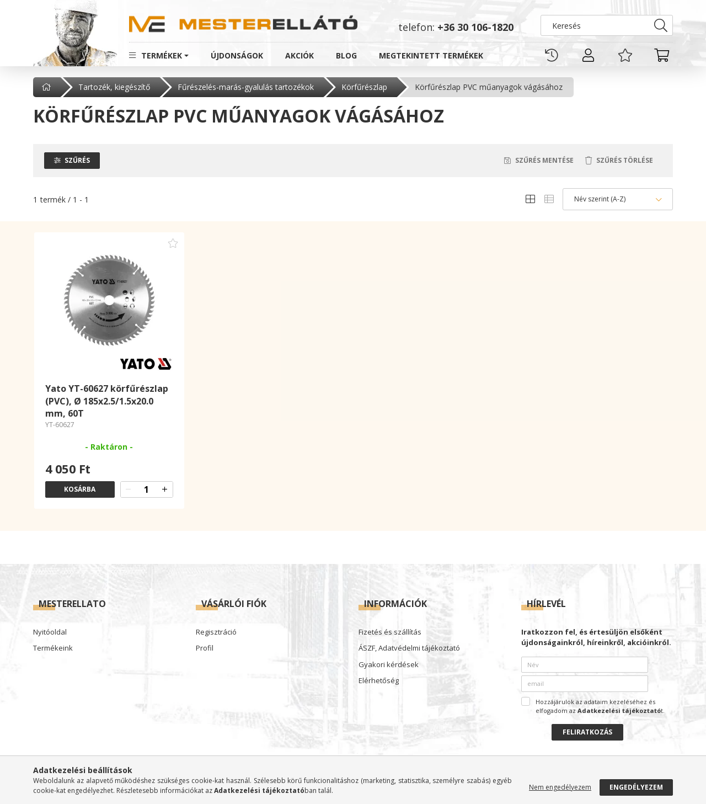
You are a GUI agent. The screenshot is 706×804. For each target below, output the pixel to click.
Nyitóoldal (50, 632)
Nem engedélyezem (560, 787)
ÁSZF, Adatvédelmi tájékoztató (409, 648)
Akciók (299, 55)
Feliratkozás (587, 732)
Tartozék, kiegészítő (114, 87)
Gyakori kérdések (389, 665)
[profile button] (588, 55)
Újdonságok (237, 55)
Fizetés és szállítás (390, 632)
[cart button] (662, 55)
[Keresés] (607, 25)
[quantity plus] (165, 489)
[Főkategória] (47, 87)
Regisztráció (216, 632)
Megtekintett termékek (431, 55)
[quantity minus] (128, 489)
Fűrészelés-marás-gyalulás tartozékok (246, 87)
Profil (204, 648)
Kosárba (79, 489)
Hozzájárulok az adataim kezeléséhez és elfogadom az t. (600, 706)
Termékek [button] (161, 55)
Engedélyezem (636, 787)
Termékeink (53, 648)
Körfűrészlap (364, 87)
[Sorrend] (618, 199)
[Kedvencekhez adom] (173, 243)
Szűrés (77, 160)
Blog (346, 55)
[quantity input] (146, 489)
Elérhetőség (379, 681)
